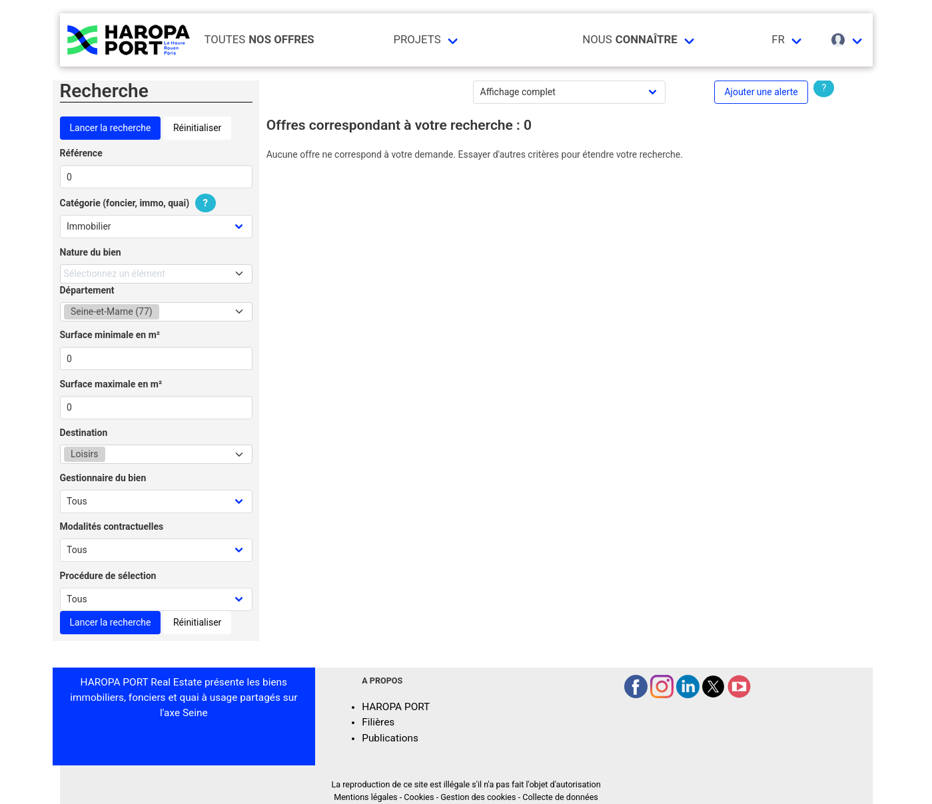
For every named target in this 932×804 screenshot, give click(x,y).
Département (87, 290)
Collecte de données (560, 797)
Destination (84, 432)
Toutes (259, 39)
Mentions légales (365, 797)
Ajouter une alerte (760, 92)
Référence (81, 153)
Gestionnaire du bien (103, 478)
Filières (378, 722)
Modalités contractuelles (112, 526)
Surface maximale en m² (111, 384)
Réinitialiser (197, 127)
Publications (390, 738)
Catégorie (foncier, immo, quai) (140, 203)
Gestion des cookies (478, 797)
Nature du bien (90, 252)
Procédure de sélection (108, 575)
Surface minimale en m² (110, 334)
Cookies (419, 797)
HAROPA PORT (396, 707)
